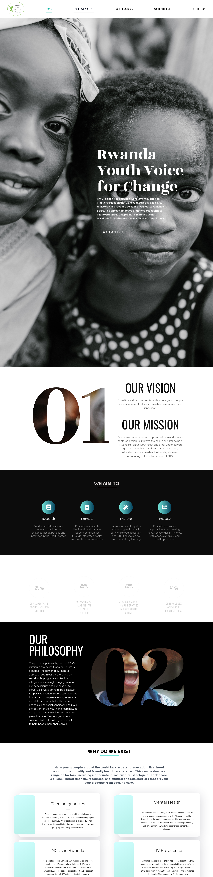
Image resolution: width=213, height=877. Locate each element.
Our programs (124, 8)
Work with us (162, 8)
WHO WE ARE (84, 9)
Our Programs (113, 231)
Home (49, 8)
